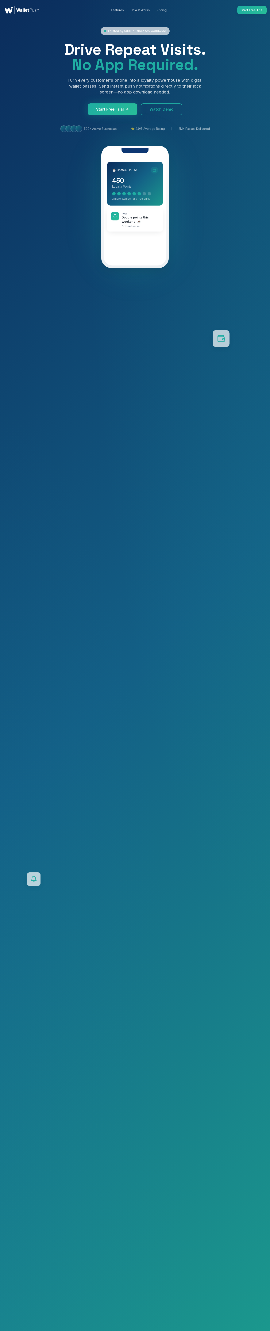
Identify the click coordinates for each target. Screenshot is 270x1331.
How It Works (140, 10)
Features (117, 10)
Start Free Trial (252, 10)
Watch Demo (161, 109)
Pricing (162, 10)
